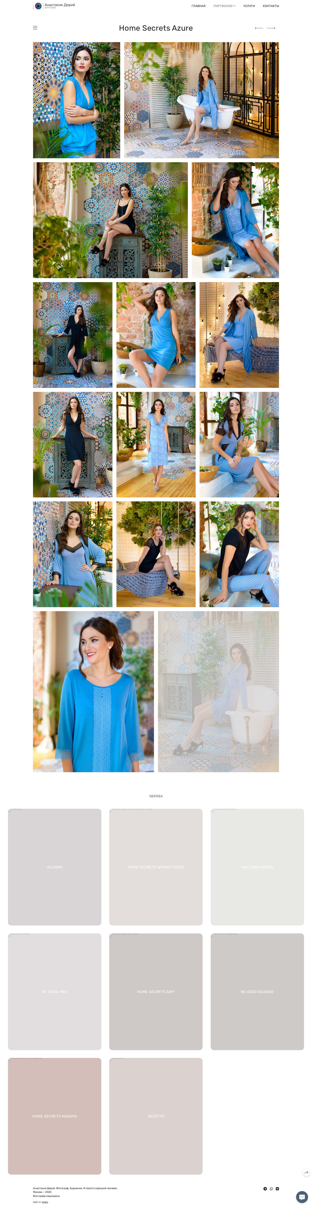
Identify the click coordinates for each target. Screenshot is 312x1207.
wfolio (45, 1202)
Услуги (249, 6)
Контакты (271, 6)
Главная (199, 6)
